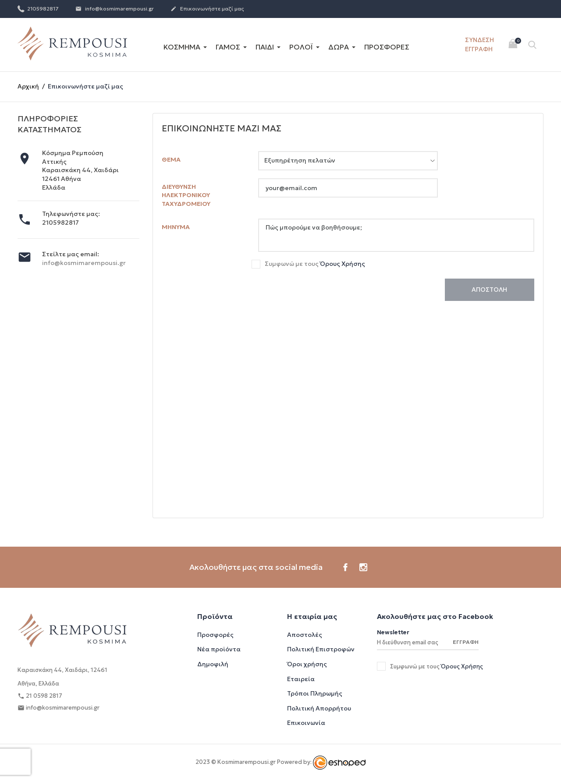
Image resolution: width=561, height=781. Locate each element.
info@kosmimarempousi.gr (114, 9)
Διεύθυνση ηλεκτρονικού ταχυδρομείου (186, 195)
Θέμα (171, 159)
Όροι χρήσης (307, 664)
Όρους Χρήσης (342, 264)
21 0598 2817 (40, 696)
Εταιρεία (301, 679)
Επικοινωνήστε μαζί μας (207, 9)
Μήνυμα (176, 227)
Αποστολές (304, 635)
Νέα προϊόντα (219, 649)
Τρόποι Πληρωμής (314, 693)
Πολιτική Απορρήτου (319, 708)
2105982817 (38, 8)
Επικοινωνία (306, 723)
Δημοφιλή (212, 664)
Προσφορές (215, 635)
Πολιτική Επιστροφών (321, 649)
